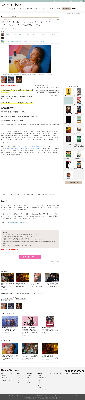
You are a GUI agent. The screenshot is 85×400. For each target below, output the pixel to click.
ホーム (3, 8)
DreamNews (65, 395)
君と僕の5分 (76, 133)
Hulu (39, 382)
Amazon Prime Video (42, 377)
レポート (19, 377)
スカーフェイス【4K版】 (68, 169)
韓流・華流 (29, 8)
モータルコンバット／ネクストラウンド (68, 143)
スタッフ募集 (74, 395)
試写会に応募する (30, 257)
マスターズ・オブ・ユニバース (78, 114)
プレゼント (52, 8)
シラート (76, 123)
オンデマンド (66, 104)
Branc (74, 8)
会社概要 (44, 395)
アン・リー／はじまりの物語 (68, 114)
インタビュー (20, 380)
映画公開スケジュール (6, 380)
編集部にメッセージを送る (55, 95)
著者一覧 (8, 395)
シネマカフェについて (31, 395)
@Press (69, 395)
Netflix (39, 384)
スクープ (19, 375)
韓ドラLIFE (30, 384)
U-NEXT (39, 387)
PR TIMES (60, 395)
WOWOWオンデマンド (42, 390)
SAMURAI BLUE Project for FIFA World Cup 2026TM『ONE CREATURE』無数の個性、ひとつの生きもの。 (79, 146)
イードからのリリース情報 (52, 395)
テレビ (15, 8)
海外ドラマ (22, 8)
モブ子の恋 (76, 95)
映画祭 (58, 8)
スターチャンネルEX (42, 389)
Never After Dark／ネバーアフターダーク (68, 124)
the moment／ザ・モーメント (68, 159)
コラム (19, 382)
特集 (79, 373)
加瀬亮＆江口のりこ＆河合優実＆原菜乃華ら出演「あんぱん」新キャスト (22, 293)
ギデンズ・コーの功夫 (78, 168)
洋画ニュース (4, 377)
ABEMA (39, 375)
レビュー (45, 8)
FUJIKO (65, 95)
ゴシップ (19, 379)
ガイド (61, 373)
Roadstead (40, 385)
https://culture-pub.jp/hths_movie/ (17, 222)
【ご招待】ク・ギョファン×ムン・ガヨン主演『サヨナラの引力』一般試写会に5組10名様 (53, 87)
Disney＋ (40, 380)
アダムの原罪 (77, 158)
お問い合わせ (13, 395)
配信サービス (37, 8)
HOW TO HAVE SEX (21, 298)
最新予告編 (4, 379)
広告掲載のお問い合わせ (21, 395)
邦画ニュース (4, 375)
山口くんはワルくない (78, 104)
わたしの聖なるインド (68, 178)
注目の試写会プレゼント (44, 85)
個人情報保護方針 (39, 395)
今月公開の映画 (66, 8)
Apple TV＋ (40, 379)
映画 (9, 8)
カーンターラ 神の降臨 (68, 133)
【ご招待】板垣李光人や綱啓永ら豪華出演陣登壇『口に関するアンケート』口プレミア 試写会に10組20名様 (57, 92)
